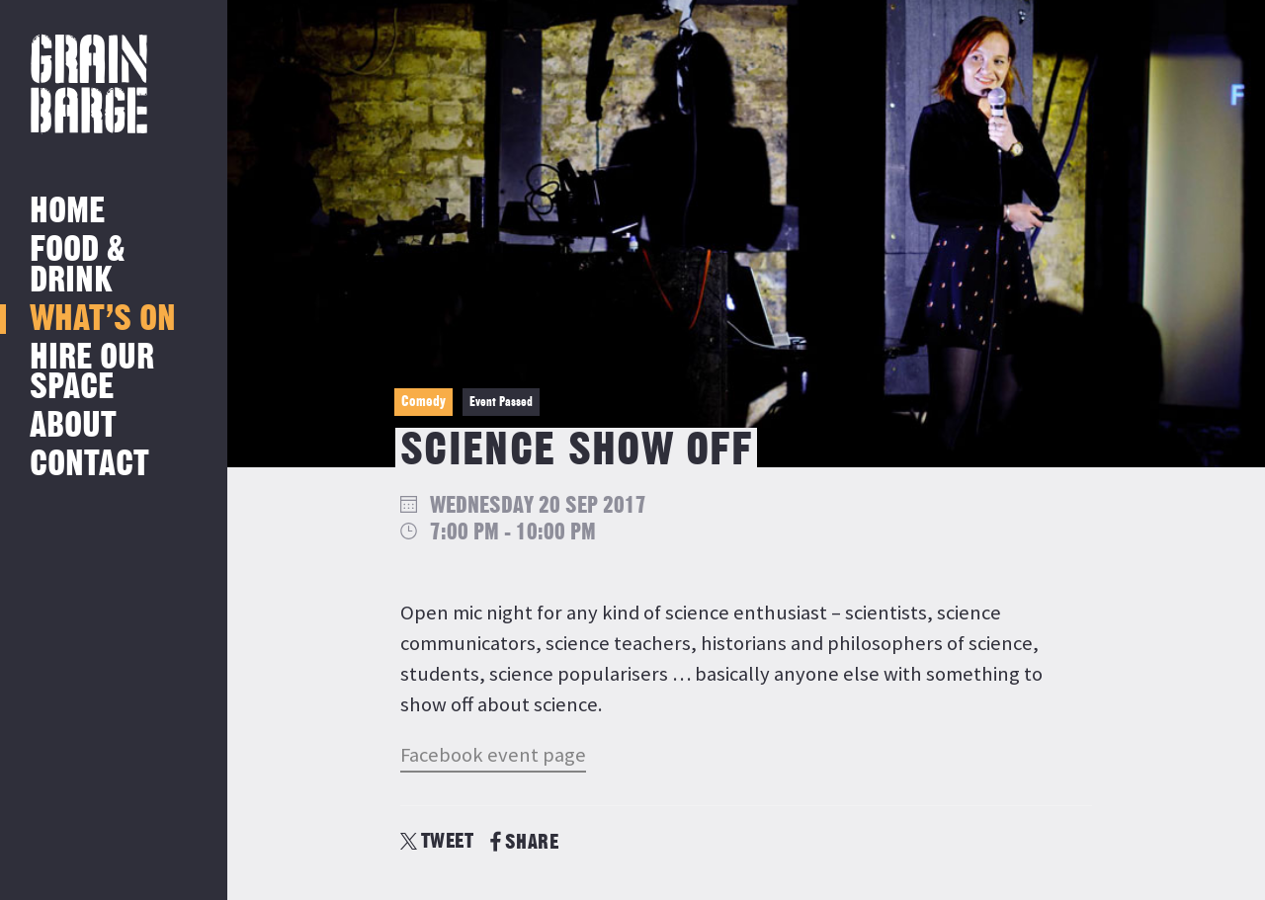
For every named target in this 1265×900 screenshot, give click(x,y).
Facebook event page (493, 755)
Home (67, 212)
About (73, 426)
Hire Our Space (92, 373)
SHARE (524, 842)
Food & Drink (78, 265)
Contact (89, 465)
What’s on (103, 319)
